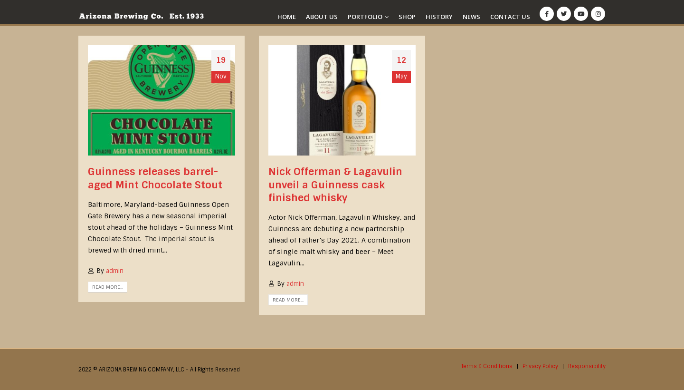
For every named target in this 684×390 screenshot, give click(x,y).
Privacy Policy (540, 366)
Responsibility (587, 366)
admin (115, 271)
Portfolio (365, 16)
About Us (322, 16)
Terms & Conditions (487, 366)
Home (286, 16)
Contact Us (510, 16)
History (439, 16)
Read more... (107, 287)
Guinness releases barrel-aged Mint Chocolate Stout (155, 178)
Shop (407, 16)
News (471, 16)
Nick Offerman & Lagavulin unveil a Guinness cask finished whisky (335, 185)
